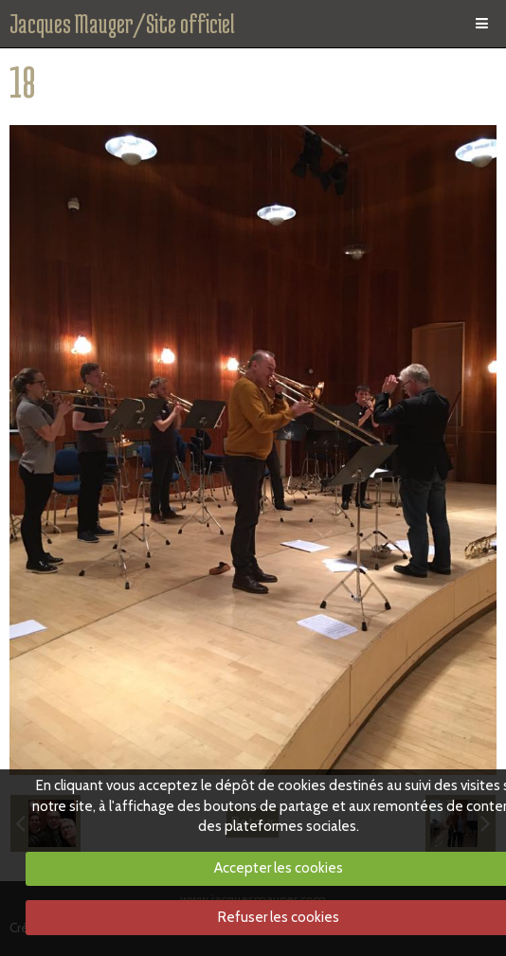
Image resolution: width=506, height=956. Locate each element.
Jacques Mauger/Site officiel (122, 23)
